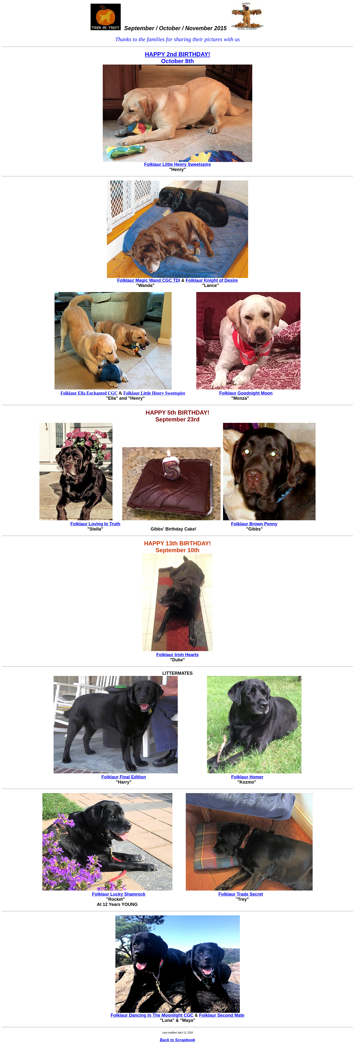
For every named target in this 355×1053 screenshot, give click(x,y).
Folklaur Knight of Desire (212, 280)
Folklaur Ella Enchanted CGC (88, 393)
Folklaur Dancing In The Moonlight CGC (152, 1015)
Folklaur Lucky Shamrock (118, 894)
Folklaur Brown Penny (254, 524)
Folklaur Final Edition (123, 777)
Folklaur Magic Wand (148, 280)
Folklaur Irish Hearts (177, 654)
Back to (177, 1040)
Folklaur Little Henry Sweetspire (177, 164)
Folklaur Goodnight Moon (246, 393)
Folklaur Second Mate (221, 1015)
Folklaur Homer (247, 777)
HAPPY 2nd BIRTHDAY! (177, 54)
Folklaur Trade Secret (240, 894)
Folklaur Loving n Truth (95, 524)
